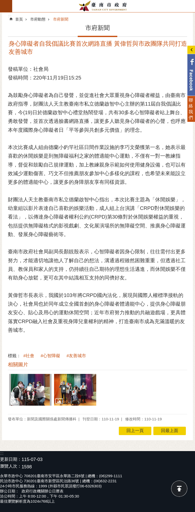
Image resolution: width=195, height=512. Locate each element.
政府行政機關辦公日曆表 (42, 491)
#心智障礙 (50, 355)
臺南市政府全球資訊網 (103, 6)
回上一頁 (135, 430)
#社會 (28, 355)
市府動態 (37, 19)
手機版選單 (6, 6)
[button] (30, 390)
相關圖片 (18, 364)
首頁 (19, 19)
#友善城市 (76, 355)
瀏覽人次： (11, 466)
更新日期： (11, 459)
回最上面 (179, 489)
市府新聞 (60, 19)
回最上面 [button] (169, 430)
